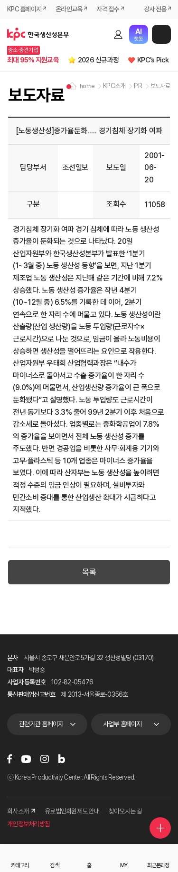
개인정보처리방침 (28, 824)
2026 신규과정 (98, 60)
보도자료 (160, 86)
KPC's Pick (153, 60)
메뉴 (161, 34)
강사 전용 (155, 9)
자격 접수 (107, 9)
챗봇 (138, 34)
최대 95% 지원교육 (33, 60)
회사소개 (21, 811)
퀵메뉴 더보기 (160, 828)
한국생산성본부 (38, 34)
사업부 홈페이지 (122, 724)
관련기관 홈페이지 (41, 724)
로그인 (118, 34)
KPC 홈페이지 (24, 9)
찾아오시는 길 (125, 811)
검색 (101, 34)
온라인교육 (69, 9)
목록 (89, 572)
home (87, 86)
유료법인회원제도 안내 (72, 811)
